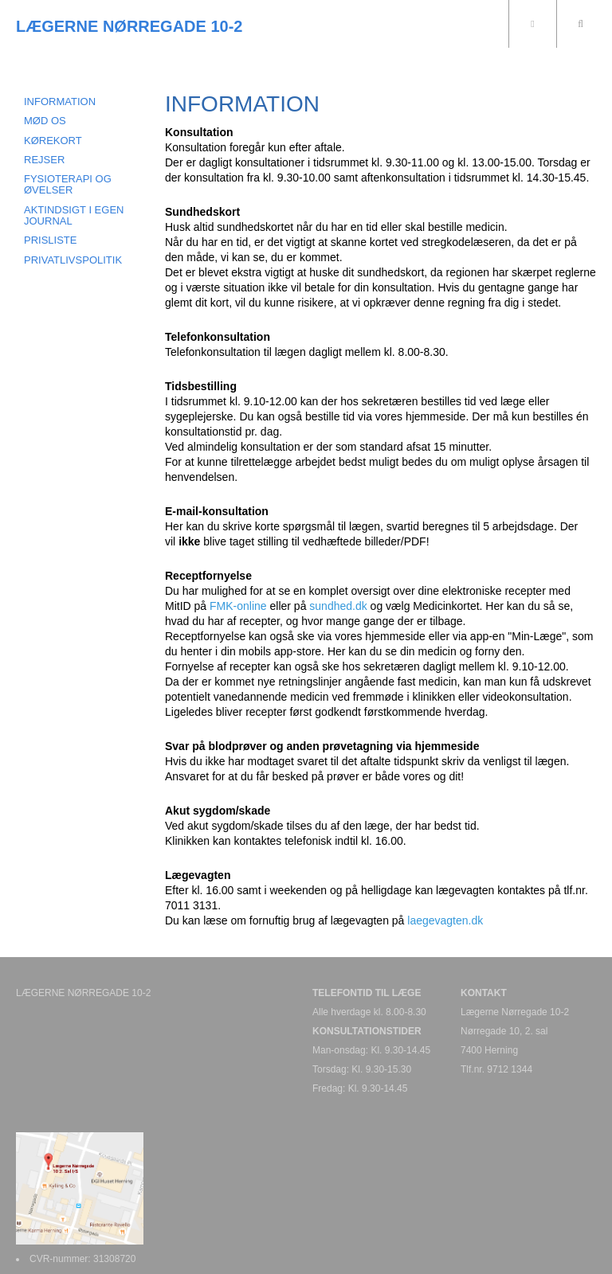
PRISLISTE (50, 240)
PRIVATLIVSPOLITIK (73, 260)
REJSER (44, 160)
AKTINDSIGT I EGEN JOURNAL (74, 215)
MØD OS (45, 121)
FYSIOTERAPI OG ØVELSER (68, 184)
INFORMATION (60, 101)
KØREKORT (53, 141)
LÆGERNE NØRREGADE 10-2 (129, 26)
